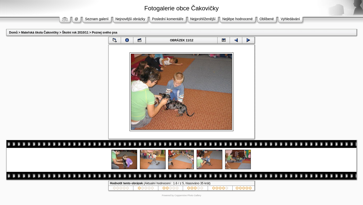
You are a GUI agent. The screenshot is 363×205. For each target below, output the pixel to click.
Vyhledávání (290, 19)
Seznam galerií (96, 19)
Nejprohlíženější (203, 19)
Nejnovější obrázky (130, 19)
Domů (13, 32)
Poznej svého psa (104, 32)
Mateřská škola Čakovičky (40, 32)
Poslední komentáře (168, 19)
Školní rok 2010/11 (75, 32)
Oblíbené (267, 19)
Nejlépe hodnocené (237, 19)
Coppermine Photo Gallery (187, 195)
